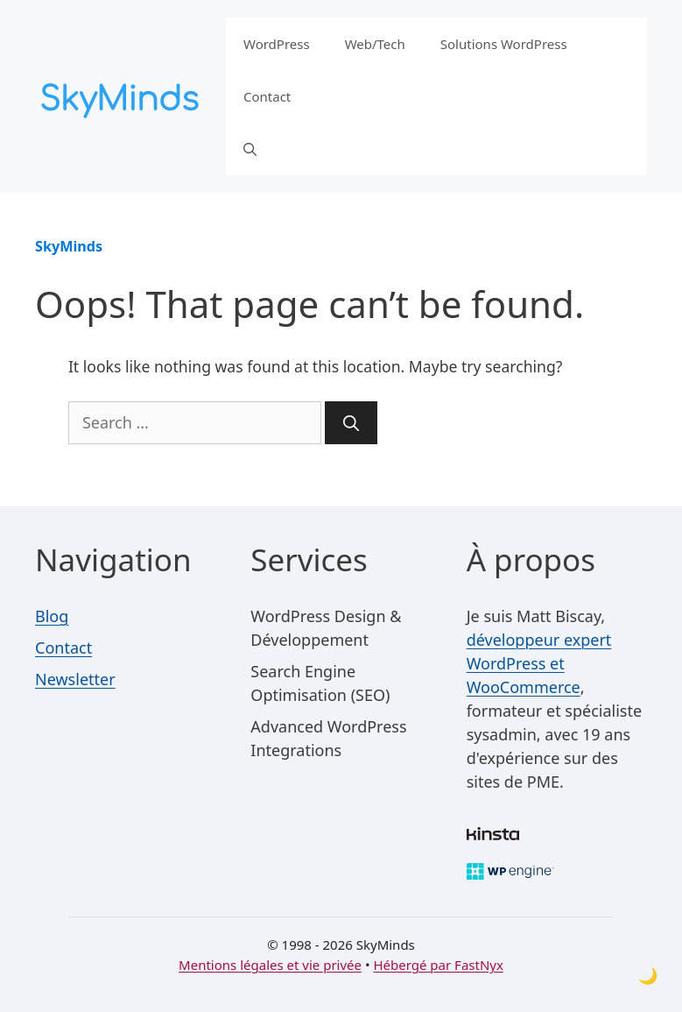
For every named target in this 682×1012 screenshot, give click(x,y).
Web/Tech (375, 44)
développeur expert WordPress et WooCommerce (539, 663)
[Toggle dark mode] (647, 975)
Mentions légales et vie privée (270, 964)
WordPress (276, 44)
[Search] (351, 422)
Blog (51, 615)
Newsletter (75, 679)
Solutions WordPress (503, 44)
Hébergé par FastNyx (438, 964)
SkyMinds (68, 246)
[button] (250, 149)
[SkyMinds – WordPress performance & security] (122, 94)
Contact (267, 96)
